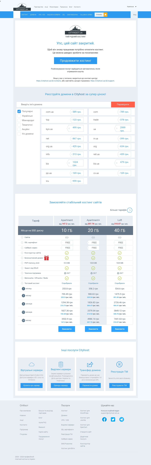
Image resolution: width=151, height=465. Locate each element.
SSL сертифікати (67, 429)
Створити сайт (86, 432)
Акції (46, 7)
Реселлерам (54, 7)
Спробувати (67, 283)
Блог (70, 7)
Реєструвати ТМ (119, 385)
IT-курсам (23, 434)
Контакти (77, 7)
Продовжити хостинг (75, 61)
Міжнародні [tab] (25, 120)
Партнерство (38, 7)
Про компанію (25, 411)
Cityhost (79, 94)
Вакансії (42, 427)
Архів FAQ (42, 422)
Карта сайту (43, 432)
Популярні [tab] (25, 111)
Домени (33, 15)
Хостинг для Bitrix (68, 448)
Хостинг (24, 15)
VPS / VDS (42, 15)
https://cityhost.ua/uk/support (102, 81)
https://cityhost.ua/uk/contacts (48, 81)
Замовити (66, 329)
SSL (64, 15)
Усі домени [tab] (25, 133)
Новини (23, 415)
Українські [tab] (25, 116)
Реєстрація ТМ (66, 434)
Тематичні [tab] (24, 124)
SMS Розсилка (72, 15)
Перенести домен (90, 385)
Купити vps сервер (31, 385)
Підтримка (63, 7)
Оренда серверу (61, 385)
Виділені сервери (53, 15)
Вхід (134, 15)
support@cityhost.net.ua (110, 413)
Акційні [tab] (23, 129)
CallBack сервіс (86, 15)
